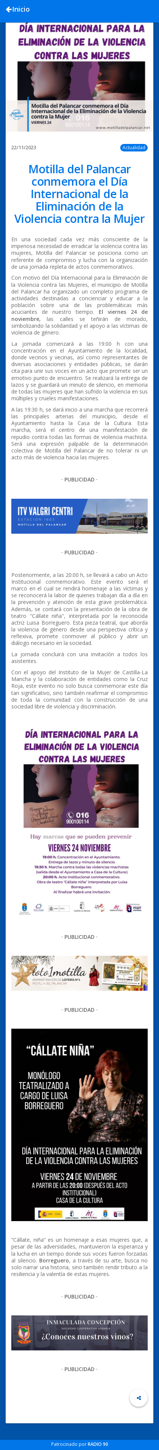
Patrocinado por (79, 1444)
